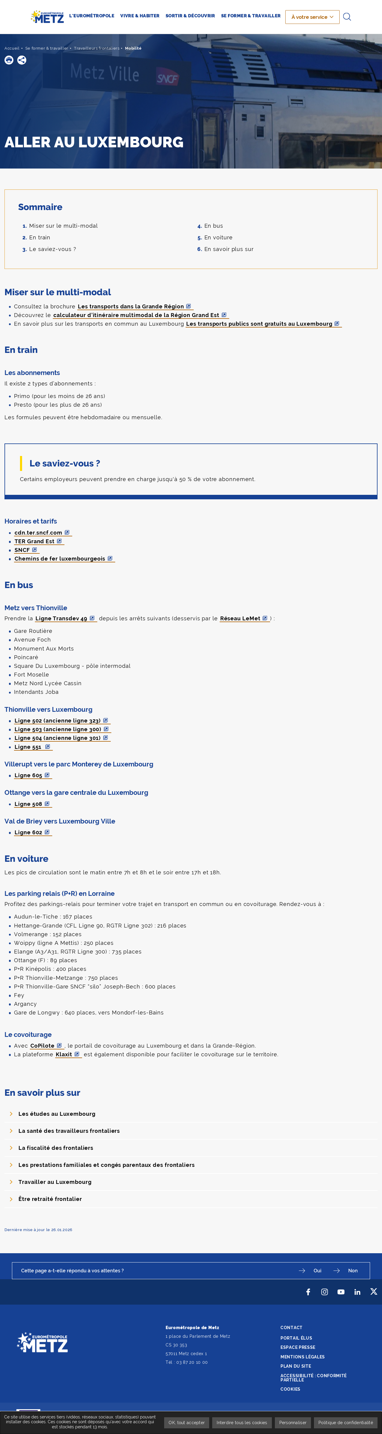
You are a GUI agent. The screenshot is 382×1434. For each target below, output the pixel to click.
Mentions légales (303, 1357)
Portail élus (296, 1338)
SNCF (22, 550)
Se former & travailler (46, 48)
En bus (213, 226)
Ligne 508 (28, 804)
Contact (292, 1327)
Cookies (291, 1389)
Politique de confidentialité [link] (345, 1422)
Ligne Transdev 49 (61, 618)
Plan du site (296, 1366)
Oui (317, 1271)
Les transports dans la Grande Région (131, 306)
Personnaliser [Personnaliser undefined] (293, 1422)
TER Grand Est (35, 541)
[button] (8, 60)
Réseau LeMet (240, 618)
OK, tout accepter (187, 1422)
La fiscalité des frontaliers (56, 1148)
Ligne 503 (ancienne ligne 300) (58, 729)
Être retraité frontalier (50, 1199)
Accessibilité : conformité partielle (314, 1377)
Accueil (12, 48)
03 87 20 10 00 (192, 1362)
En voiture (218, 237)
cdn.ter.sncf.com (38, 532)
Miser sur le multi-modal (63, 226)
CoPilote (42, 1046)
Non (353, 1271)
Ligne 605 (28, 775)
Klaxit (64, 1054)
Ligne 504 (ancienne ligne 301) (58, 738)
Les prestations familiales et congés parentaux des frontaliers (107, 1165)
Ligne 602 (28, 832)
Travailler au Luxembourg (55, 1182)
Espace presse (298, 1347)
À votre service (309, 17)
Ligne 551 (29, 747)
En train (39, 237)
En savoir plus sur (229, 249)
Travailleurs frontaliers (97, 48)
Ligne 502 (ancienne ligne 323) (58, 720)
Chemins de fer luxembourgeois (60, 558)
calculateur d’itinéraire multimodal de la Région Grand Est (136, 315)
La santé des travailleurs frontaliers (69, 1131)
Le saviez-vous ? (52, 249)
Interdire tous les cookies (242, 1422)
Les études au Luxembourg (57, 1114)
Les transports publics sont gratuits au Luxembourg (259, 324)
